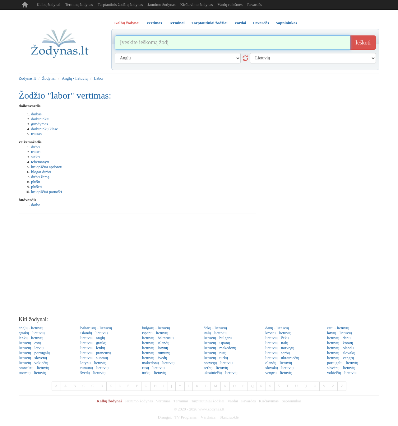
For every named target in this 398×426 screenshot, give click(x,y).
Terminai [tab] (177, 23)
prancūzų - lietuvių (34, 367)
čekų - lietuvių (215, 328)
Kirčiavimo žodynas (196, 4)
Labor (99, 78)
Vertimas (163, 401)
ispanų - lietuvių (155, 333)
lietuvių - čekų (277, 338)
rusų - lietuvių (153, 367)
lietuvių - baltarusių (158, 338)
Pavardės (254, 4)
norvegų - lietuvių (218, 362)
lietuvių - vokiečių (33, 362)
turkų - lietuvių (154, 372)
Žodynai (48, 78)
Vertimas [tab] (154, 23)
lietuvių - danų (339, 338)
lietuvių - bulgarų (218, 338)
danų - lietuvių (277, 328)
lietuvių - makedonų (220, 347)
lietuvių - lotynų (155, 347)
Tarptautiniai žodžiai (207, 401)
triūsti (35, 152)
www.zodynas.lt (211, 409)
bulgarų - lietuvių (156, 328)
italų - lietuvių (215, 333)
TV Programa (185, 417)
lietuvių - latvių (31, 347)
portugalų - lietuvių (342, 362)
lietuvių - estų (30, 342)
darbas (36, 114)
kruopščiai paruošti (46, 191)
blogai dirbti (41, 171)
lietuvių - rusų (215, 352)
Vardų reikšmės (230, 4)
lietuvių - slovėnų (33, 357)
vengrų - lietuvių (278, 372)
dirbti (35, 147)
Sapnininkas (292, 401)
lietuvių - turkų (216, 357)
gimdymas (39, 124)
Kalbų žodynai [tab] (127, 23)
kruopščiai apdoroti (46, 166)
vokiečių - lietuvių (342, 372)
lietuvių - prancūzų (95, 352)
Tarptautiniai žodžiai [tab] (210, 23)
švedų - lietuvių (92, 372)
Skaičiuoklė (229, 417)
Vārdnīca (208, 417)
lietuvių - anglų (92, 338)
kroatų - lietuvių (278, 333)
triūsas (36, 134)
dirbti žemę (40, 176)
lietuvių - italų (276, 342)
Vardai (233, 401)
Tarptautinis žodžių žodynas (120, 4)
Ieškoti (363, 42)
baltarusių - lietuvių (96, 328)
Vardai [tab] (240, 23)
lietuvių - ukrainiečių (282, 357)
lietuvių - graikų (93, 342)
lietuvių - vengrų (340, 357)
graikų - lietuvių (32, 333)
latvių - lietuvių (339, 333)
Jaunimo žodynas (162, 4)
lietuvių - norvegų (279, 347)
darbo (35, 204)
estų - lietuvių (338, 328)
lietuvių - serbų (277, 352)
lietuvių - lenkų (92, 347)
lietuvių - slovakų (341, 352)
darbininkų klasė (44, 129)
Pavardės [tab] (261, 23)
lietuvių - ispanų (217, 342)
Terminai (181, 401)
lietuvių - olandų (340, 347)
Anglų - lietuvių (75, 78)
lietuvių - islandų (155, 342)
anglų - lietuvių (31, 328)
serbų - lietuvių (216, 367)
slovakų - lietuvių (279, 367)
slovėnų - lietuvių (341, 367)
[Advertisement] (199, 266)
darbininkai (40, 119)
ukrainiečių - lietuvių (221, 372)
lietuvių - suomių (94, 357)
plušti (35, 181)
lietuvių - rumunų (156, 352)
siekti (35, 157)
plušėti (36, 186)
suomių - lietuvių (32, 372)
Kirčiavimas (269, 401)
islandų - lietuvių (94, 333)
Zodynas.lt (27, 78)
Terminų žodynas (79, 4)
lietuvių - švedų (154, 357)
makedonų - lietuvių (158, 362)
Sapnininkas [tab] (286, 23)
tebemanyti (40, 162)
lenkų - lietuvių (31, 338)
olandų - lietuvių (278, 362)
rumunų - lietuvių (94, 367)
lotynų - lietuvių (93, 362)
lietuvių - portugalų (34, 352)
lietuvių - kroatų (340, 342)
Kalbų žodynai (48, 4)
